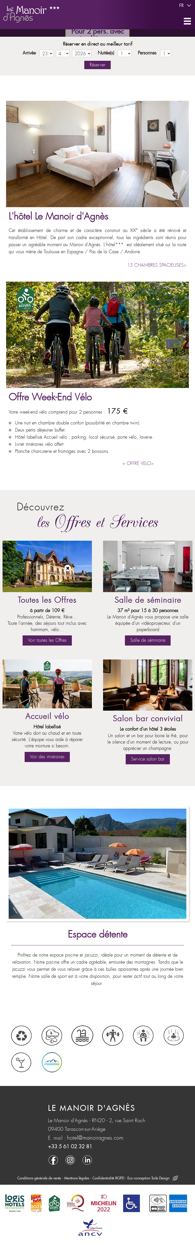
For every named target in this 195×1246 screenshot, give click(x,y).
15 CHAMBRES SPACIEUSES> (156, 265)
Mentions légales (76, 1178)
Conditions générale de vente (39, 1178)
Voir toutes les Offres (47, 640)
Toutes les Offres (47, 600)
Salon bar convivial (148, 719)
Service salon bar (148, 759)
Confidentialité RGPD (108, 1178)
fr (185, 6)
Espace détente (97, 934)
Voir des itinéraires (47, 757)
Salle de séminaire (148, 600)
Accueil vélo (47, 717)
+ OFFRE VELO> (138, 463)
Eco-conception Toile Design (152, 1178)
